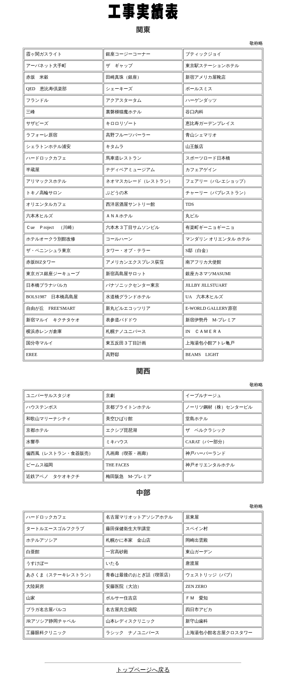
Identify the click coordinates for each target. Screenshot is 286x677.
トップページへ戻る (143, 670)
